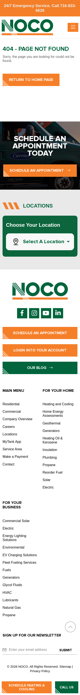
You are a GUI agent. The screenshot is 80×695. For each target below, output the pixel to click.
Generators (51, 431)
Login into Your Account (40, 350)
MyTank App (12, 441)
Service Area (12, 449)
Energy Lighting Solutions (14, 538)
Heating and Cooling (58, 404)
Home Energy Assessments (53, 413)
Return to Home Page (31, 79)
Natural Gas (12, 607)
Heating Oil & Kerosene (53, 440)
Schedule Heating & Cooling (27, 687)
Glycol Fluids (12, 585)
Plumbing (50, 457)
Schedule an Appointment (40, 170)
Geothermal (52, 423)
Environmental (13, 547)
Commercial (12, 411)
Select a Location (43, 241)
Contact (8, 464)
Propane (49, 465)
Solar (47, 480)
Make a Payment (15, 456)
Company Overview (17, 419)
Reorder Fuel (53, 472)
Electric (48, 487)
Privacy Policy (40, 671)
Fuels (7, 570)
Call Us (67, 687)
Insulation (50, 450)
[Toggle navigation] (73, 27)
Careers (9, 427)
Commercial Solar (16, 521)
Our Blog (40, 367)
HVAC (7, 592)
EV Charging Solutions (20, 555)
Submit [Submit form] (65, 650)
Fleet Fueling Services (19, 562)
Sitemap (65, 666)
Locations (10, 434)
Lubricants (10, 600)
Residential (11, 404)
